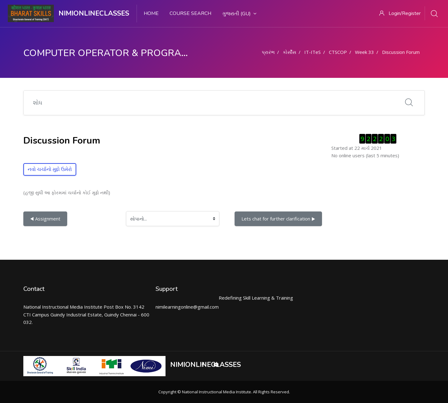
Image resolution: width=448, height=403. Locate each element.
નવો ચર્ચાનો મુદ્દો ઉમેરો (50, 169)
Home (151, 13)
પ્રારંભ (268, 52)
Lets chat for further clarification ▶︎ (278, 219)
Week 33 (364, 52)
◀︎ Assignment (45, 219)
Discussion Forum (401, 52)
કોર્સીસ (289, 52)
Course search (190, 13)
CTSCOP (338, 52)
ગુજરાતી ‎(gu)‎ (239, 13)
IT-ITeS (312, 52)
